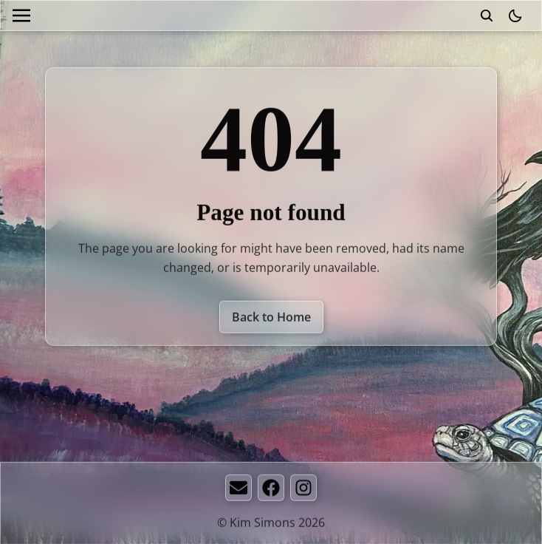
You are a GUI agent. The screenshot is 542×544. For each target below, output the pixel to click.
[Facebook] (271, 488)
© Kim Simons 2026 (271, 523)
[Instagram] (303, 488)
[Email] (238, 488)
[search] (486, 15)
